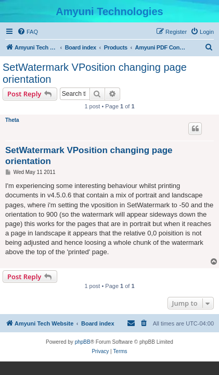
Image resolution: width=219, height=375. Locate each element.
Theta (12, 120)
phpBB (83, 342)
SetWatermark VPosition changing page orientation (95, 73)
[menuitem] (27, 32)
